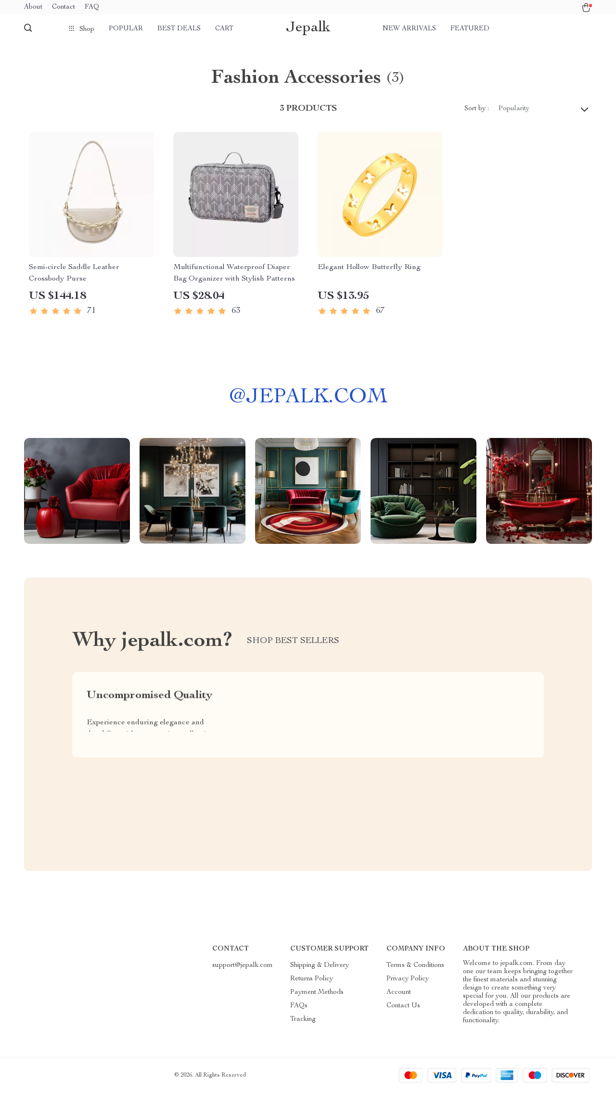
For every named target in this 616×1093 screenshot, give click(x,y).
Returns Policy (311, 979)
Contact (63, 7)
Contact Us (403, 1006)
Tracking (303, 1019)
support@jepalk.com (242, 965)
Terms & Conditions (415, 965)
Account (398, 992)
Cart (224, 29)
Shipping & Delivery (319, 965)
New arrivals (409, 29)
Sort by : (476, 108)
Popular (126, 29)
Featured (469, 29)
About (33, 7)
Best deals (179, 29)
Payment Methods (317, 992)
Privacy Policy (407, 979)
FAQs (299, 1006)
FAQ (92, 7)
